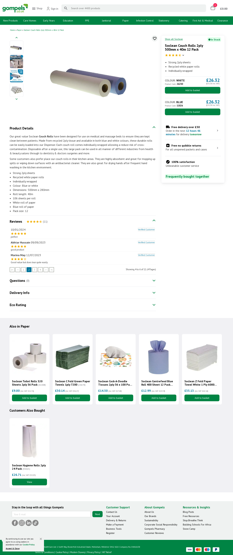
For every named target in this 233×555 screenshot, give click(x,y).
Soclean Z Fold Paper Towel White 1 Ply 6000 (199, 383)
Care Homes (29, 20)
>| (51, 269)
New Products (10, 20)
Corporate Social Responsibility (160, 524)
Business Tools (114, 528)
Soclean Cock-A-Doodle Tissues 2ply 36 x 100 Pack (115, 383)
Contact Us (111, 511)
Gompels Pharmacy (154, 528)
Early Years (49, 20)
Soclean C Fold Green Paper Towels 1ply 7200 (72, 383)
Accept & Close (13, 548)
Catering (183, 20)
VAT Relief (107, 552)
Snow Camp (189, 528)
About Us (149, 511)
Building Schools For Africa (197, 524)
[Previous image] (16, 37)
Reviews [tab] (16, 221)
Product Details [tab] (21, 128)
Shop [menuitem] (37, 9)
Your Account (113, 516)
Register (110, 533)
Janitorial (106, 20)
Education (68, 20)
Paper (125, 20)
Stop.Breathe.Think (193, 520)
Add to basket (192, 90)
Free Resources (191, 516)
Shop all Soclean (174, 39)
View (29, 482)
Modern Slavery (77, 552)
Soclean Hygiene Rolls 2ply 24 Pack (29, 467)
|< (12, 269)
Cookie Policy (28, 544)
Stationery (164, 20)
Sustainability (151, 520)
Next (97, 514)
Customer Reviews (154, 533)
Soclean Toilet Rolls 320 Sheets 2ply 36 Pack (29, 383)
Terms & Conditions (44, 552)
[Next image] (16, 99)
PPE (87, 20)
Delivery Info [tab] (19, 292)
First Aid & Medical (203, 20)
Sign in (52, 8)
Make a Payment (115, 524)
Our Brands (150, 516)
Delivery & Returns (116, 520)
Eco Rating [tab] (18, 305)
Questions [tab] (17, 280)
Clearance (222, 20)
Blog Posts (188, 511)
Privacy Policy (93, 552)
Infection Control (145, 20)
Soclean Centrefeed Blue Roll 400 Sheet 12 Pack (157, 383)
